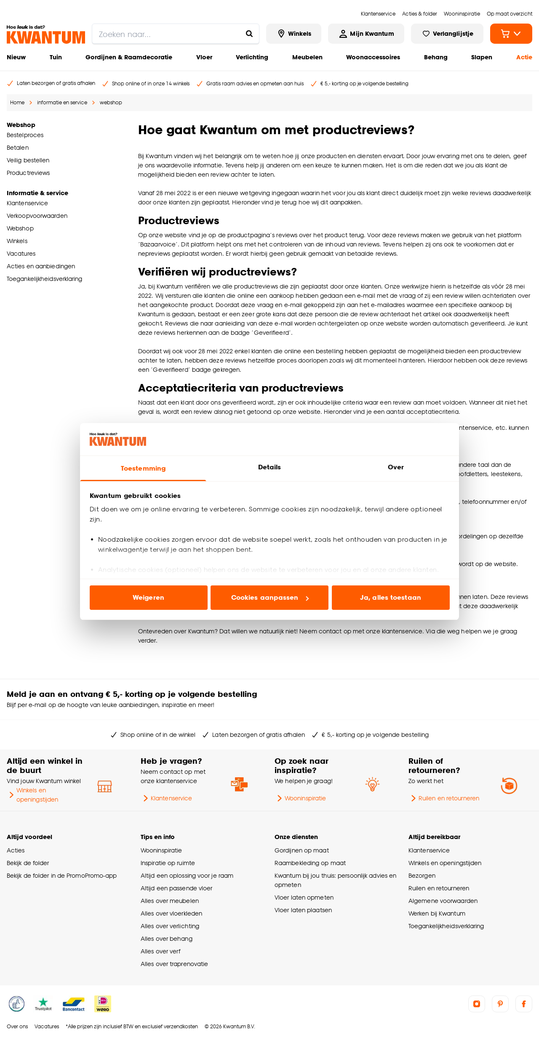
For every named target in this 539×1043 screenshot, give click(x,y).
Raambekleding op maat (310, 862)
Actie (524, 57)
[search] (175, 34)
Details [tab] (269, 467)
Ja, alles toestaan (390, 597)
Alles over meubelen (170, 900)
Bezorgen (421, 875)
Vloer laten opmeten (304, 897)
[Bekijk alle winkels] (294, 34)
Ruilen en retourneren (443, 798)
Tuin (56, 57)
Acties (16, 850)
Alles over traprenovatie (174, 963)
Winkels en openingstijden (32, 794)
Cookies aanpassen (270, 597)
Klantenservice (166, 798)
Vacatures (47, 1026)
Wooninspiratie (300, 798)
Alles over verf (160, 951)
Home (17, 102)
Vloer (204, 57)
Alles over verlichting (170, 925)
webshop (111, 102)
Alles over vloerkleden (171, 913)
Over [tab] (396, 467)
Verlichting (252, 57)
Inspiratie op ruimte (168, 862)
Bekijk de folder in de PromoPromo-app (62, 875)
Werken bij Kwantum (436, 913)
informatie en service (62, 102)
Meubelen (307, 57)
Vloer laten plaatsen (303, 909)
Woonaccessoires (373, 57)
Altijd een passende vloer (176, 888)
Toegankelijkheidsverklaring (446, 925)
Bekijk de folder (28, 862)
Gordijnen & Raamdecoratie (128, 57)
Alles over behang (166, 938)
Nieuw (16, 57)
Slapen (481, 57)
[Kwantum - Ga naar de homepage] (46, 34)
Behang (436, 57)
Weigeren (148, 597)
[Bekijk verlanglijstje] (447, 34)
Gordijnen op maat (302, 850)
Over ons (17, 1026)
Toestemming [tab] (143, 468)
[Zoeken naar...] (249, 34)
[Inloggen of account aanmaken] (366, 34)
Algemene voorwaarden (443, 900)
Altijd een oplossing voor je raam (187, 875)
